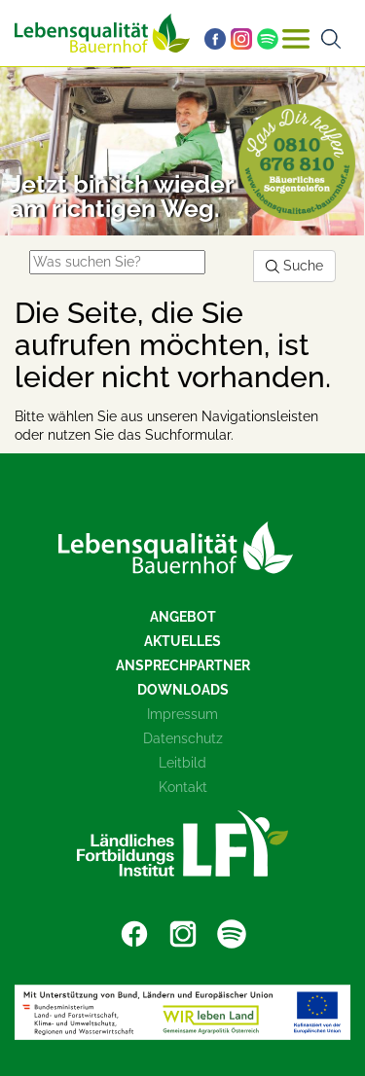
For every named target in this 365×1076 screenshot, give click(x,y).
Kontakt (183, 787)
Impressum (182, 714)
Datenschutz (183, 738)
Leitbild (182, 763)
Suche (294, 265)
